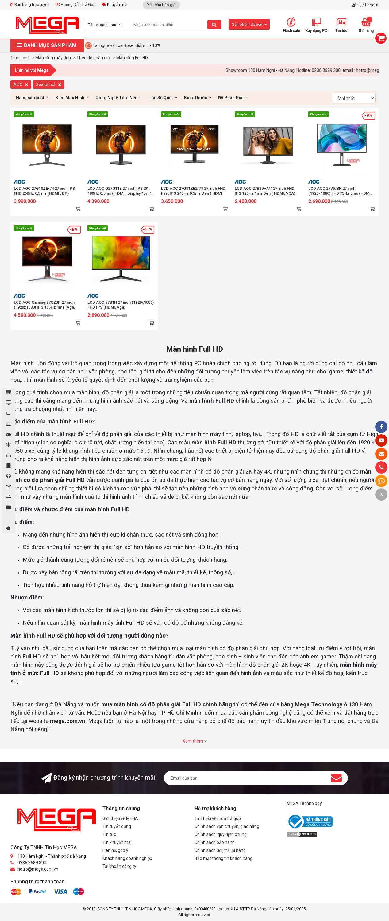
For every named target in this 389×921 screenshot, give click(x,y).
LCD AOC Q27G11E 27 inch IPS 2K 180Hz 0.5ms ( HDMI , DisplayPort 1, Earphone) (119, 193)
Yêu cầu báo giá (161, 4)
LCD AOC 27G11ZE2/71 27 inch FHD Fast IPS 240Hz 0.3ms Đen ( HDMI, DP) (193, 193)
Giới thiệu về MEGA (120, 818)
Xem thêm (195, 741)
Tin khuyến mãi (117, 842)
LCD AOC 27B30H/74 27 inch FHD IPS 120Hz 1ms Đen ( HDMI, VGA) (265, 191)
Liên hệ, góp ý (115, 850)
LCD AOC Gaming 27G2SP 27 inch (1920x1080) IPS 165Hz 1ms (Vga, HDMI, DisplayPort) (44, 307)
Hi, (359, 4)
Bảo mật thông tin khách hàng (223, 858)
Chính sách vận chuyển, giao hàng (226, 826)
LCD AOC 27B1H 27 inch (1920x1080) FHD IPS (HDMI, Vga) (120, 305)
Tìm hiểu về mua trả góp (217, 818)
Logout (372, 4)
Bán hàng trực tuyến (29, 4)
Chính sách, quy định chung (220, 834)
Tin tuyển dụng (116, 826)
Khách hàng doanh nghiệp (127, 858)
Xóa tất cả (48, 84)
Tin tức (109, 834)
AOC (20, 84)
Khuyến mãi (114, 4)
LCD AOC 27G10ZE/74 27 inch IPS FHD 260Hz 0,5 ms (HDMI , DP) (44, 191)
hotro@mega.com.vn (37, 869)
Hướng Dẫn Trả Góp (76, 4)
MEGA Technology (304, 803)
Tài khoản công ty (119, 866)
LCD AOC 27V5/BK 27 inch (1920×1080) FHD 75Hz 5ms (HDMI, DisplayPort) (340, 193)
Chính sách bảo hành (214, 842)
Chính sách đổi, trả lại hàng (220, 850)
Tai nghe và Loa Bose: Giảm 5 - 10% (126, 45)
